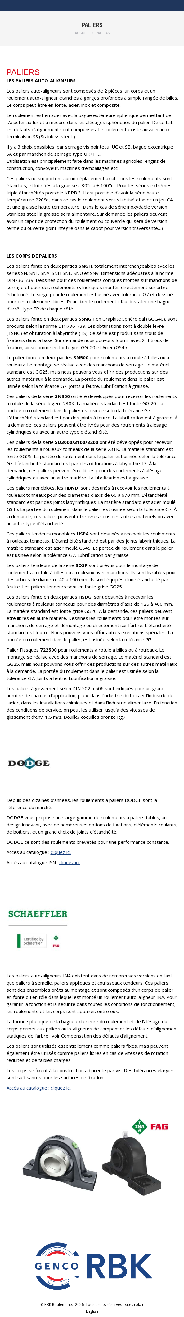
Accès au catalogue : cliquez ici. (39, 1088)
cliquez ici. (61, 852)
